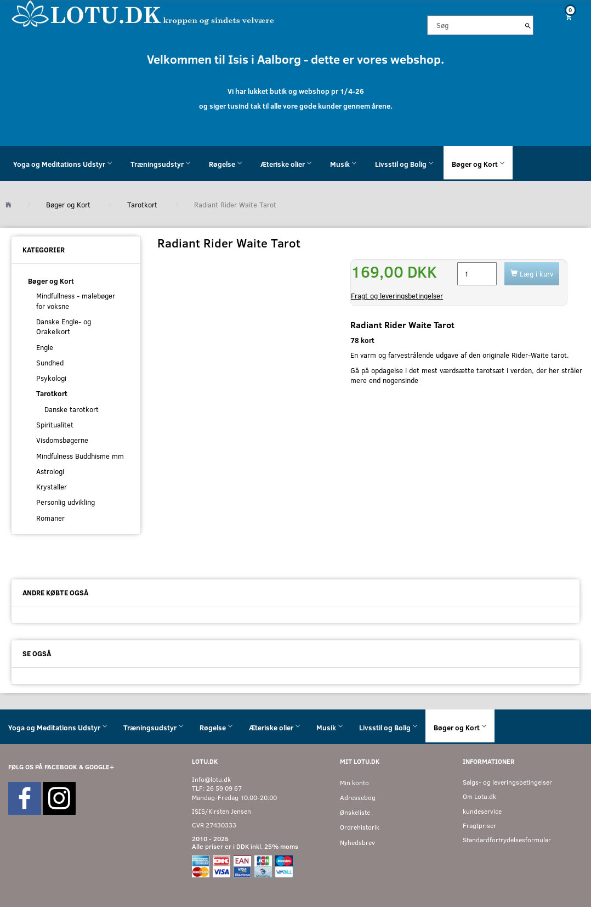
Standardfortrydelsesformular (507, 840)
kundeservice (482, 811)
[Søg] (528, 25)
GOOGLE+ (99, 767)
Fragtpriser (479, 825)
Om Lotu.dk (479, 796)
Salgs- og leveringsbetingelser (507, 782)
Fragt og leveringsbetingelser (397, 296)
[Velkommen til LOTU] (143, 13)
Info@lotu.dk (211, 779)
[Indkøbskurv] (566, 16)
